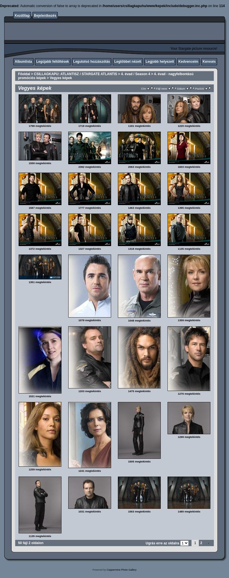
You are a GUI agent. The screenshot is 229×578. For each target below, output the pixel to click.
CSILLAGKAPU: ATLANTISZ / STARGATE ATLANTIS (75, 74)
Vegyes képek (61, 78)
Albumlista (23, 62)
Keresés (209, 62)
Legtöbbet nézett (127, 62)
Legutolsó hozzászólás (91, 62)
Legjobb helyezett (160, 62)
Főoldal (24, 74)
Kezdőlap (22, 16)
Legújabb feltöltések (52, 62)
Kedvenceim (189, 62)
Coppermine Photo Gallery (121, 569)
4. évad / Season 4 (135, 74)
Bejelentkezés (45, 16)
